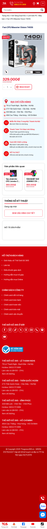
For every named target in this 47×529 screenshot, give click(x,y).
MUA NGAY (25, 87)
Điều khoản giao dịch (12, 270)
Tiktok (42, 525)
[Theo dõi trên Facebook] (4, 330)
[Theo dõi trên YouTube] (4, 336)
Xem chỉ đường (8, 374)
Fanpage (23, 525)
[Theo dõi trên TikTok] (15, 330)
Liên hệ (7, 265)
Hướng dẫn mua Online (13, 279)
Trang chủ (6, 16)
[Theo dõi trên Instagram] (10, 330)
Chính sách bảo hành (12, 300)
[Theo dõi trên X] (20, 330)
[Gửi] (42, 10)
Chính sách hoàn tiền (12, 304)
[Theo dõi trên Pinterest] (42, 330)
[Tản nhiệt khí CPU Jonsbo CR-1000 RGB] (13, 173)
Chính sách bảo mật (12, 309)
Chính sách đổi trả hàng (13, 295)
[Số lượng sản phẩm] (8, 87)
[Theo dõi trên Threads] (26, 330)
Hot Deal (14, 525)
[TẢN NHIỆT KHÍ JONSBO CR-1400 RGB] (33, 173)
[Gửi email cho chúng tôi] (31, 330)
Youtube (33, 525)
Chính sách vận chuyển (13, 314)
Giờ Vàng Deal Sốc (18, 16)
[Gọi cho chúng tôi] (36, 330)
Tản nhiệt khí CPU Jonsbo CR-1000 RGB (13, 180)
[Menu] (43, 4)
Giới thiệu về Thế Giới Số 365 (16, 260)
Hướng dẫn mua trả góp (14, 274)
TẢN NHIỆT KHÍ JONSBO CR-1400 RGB (32, 180)
